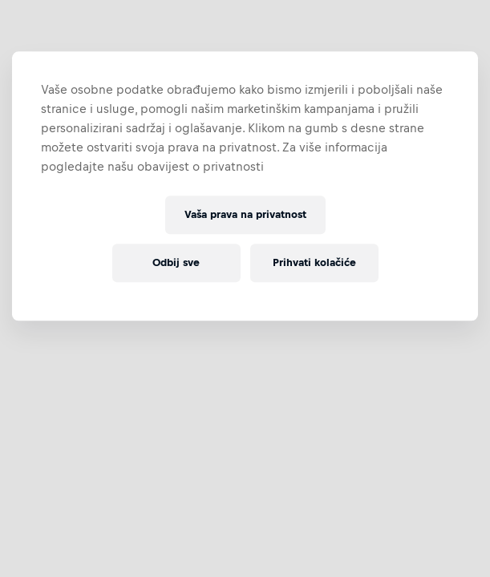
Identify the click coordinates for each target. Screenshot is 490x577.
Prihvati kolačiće (314, 263)
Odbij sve (176, 263)
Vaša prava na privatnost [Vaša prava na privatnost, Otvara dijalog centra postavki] (245, 215)
